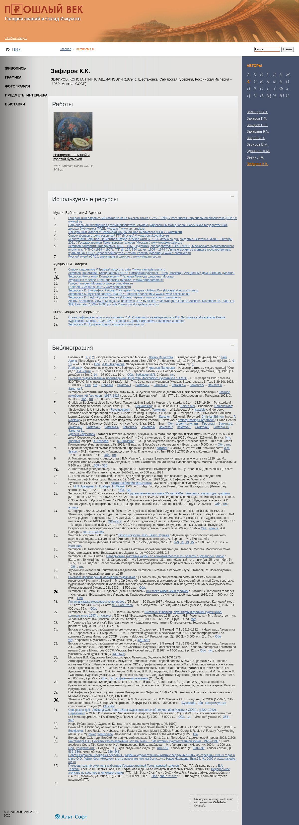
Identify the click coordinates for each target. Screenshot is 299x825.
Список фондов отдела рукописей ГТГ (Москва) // (103, 235)
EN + (17, 49)
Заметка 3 (160, 385)
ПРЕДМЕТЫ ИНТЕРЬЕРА (26, 95)
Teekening (159, 409)
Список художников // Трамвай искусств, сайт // (101, 269)
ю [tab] (281, 95)
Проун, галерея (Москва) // (87, 283)
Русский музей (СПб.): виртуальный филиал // (100, 256)
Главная (65, 49)
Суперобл (188, 703)
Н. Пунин (118, 486)
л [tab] (267, 81)
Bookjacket (75, 731)
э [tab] (274, 95)
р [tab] (254, 88)
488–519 (162, 748)
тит (172, 374)
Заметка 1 (124, 385)
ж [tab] (288, 74)
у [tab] (274, 88)
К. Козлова (100, 441)
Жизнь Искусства (161, 357)
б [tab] (254, 74)
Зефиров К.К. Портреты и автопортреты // (97, 324)
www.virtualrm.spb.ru (147, 256)
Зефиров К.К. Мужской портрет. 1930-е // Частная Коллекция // (112, 294)
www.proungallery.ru (119, 283)
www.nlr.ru (75, 221)
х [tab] (287, 88)
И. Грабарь (103, 486)
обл (200, 703)
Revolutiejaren (120, 409)
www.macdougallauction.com (139, 304)
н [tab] (281, 81)
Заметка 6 (215, 385)
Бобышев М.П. (146, 374)
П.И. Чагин (83, 371)
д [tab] (274, 74)
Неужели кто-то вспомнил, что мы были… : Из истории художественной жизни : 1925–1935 (155, 741)
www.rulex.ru (135, 324)
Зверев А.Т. (256, 138)
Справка (107, 385)
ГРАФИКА (13, 77)
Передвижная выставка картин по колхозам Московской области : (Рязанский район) (165, 556)
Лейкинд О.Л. (101, 710)
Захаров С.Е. (257, 125)
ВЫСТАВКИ (15, 104)
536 (110, 751)
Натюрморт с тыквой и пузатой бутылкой (71, 157)
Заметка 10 (221, 427)
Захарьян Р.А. (258, 131)
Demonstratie (223, 406)
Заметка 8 (184, 427)
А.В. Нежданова (113, 364)
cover (92, 734)
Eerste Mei (187, 406)
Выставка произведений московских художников (102, 577)
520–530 (199, 748)
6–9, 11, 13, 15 (184, 542)
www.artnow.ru (188, 290)
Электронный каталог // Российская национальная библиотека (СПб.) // (118, 232)
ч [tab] (254, 95)
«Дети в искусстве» (81, 434)
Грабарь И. (75, 367)
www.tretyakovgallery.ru (153, 235)
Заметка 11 (76, 430)
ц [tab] (248, 95)
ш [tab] (262, 95)
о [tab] (287, 81)
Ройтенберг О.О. (79, 741)
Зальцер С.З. (257, 112)
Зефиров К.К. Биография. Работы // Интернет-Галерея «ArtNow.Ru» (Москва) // (123, 290)
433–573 (118, 654)
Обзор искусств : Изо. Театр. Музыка (143, 535)
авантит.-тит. (168, 776)
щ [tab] (268, 95)
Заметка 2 (142, 385)
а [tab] (248, 74)
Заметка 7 (75, 388)
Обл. (130, 374)
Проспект (208, 423)
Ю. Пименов (125, 441)
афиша (73, 507)
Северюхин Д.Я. (79, 710)
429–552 (143, 640)
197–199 (108, 706)
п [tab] (248, 88)
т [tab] (267, 88)
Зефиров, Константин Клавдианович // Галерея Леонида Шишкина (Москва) (121, 276)
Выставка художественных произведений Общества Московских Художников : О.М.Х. (127, 378)
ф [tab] (281, 88)
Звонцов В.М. (257, 144)
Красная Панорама (162, 367)
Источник (74, 546)
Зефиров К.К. (257, 164)
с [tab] (261, 88)
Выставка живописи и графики (167, 591)
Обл (97, 364)
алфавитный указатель (132, 678)
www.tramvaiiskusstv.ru (149, 269)
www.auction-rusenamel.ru (163, 297)
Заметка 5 (197, 385)
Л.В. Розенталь (122, 605)
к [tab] (261, 81)
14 (95, 374)
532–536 (74, 751)
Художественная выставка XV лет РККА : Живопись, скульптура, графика (179, 493)
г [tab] (267, 74)
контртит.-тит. (85, 748)
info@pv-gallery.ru (16, 38)
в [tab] (261, 74)
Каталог (164, 416)
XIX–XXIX (114, 521)
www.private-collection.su (172, 294)
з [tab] (248, 81)
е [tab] (280, 74)
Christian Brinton (213, 416)
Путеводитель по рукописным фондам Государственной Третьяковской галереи (123, 765)
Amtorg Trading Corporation (196, 420)
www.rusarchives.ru (178, 253)
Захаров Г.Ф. (257, 118)
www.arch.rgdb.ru (133, 228)
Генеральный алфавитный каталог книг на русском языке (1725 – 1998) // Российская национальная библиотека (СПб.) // (152, 218)
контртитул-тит (93, 532)
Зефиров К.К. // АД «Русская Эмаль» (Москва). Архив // (107, 297)
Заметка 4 (179, 385)
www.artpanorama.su (150, 280)
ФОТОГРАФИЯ (17, 86)
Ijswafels (199, 409)
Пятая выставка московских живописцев (96, 601)
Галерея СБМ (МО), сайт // (87, 287)
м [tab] (275, 81)
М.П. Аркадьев (83, 486)
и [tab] (255, 81)
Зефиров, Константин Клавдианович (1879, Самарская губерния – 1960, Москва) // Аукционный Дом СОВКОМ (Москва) (151, 273)
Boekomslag (143, 406)
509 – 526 (100, 465)
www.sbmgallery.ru (118, 287)
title (195, 734)
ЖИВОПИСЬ (15, 68)
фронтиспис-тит (187, 423)
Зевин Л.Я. (255, 157)
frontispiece (105, 734)
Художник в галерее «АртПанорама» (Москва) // (102, 280)
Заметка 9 (202, 427)
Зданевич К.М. (258, 151)
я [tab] (287, 95)
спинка (214, 528)
